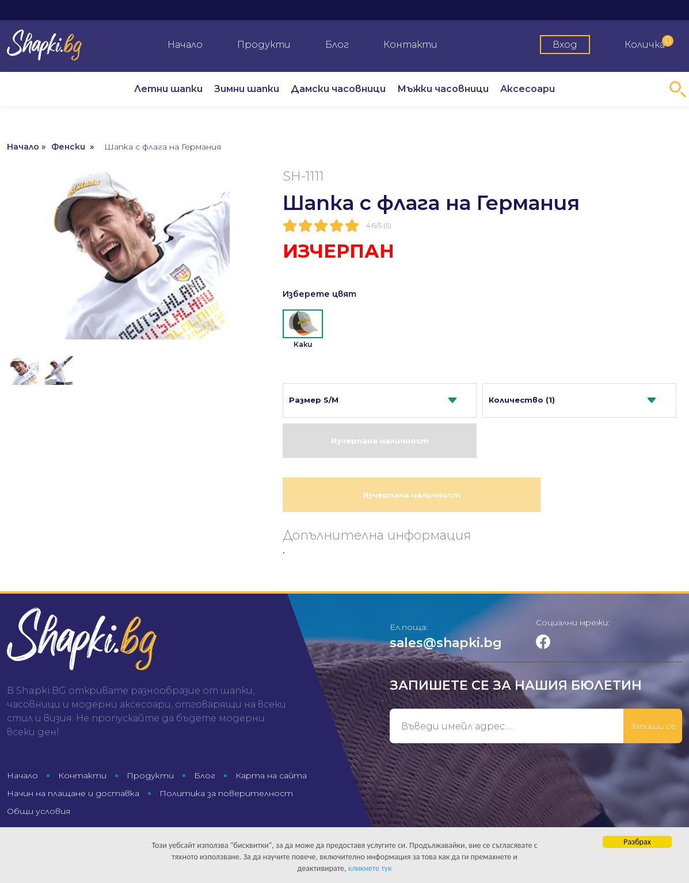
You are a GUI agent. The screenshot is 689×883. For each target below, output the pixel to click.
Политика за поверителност (226, 793)
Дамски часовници (338, 88)
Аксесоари (527, 88)
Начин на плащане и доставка (73, 793)
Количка (649, 42)
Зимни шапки (246, 88)
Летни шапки (168, 88)
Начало (185, 44)
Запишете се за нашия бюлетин (516, 685)
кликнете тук (370, 869)
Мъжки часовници (443, 88)
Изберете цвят (319, 294)
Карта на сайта (271, 775)
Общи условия (38, 811)
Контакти (410, 44)
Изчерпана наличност (380, 440)
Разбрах (636, 842)
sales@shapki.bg (446, 643)
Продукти (264, 44)
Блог (337, 44)
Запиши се (653, 726)
